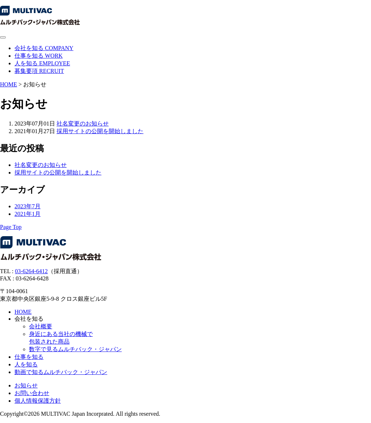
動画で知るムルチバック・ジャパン (60, 372)
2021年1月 (27, 214)
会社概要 (40, 326)
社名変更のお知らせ (83, 123)
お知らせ (26, 385)
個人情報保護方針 (37, 401)
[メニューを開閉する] (3, 37)
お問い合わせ (31, 393)
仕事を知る (28, 357)
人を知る (26, 364)
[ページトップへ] (10, 227)
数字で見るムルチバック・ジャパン (75, 349)
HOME (8, 84)
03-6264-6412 (31, 271)
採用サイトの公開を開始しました (100, 131)
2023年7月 (27, 206)
